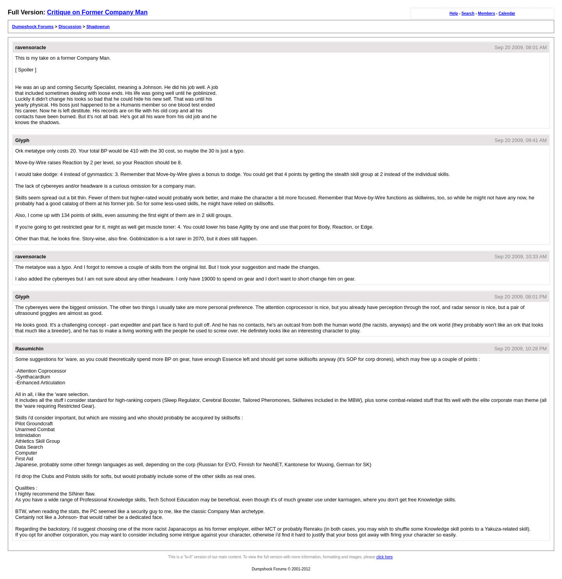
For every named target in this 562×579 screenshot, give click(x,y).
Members (486, 13)
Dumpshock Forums (32, 26)
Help (454, 13)
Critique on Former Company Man (97, 12)
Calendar (506, 13)
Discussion (70, 26)
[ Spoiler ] (25, 70)
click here (384, 557)
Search (467, 13)
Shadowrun (98, 26)
